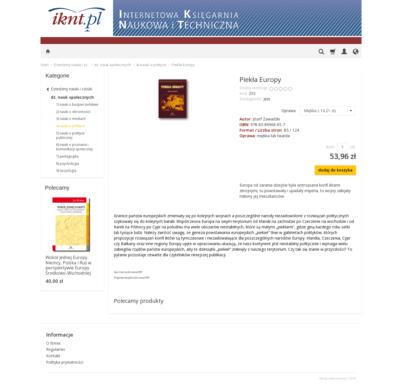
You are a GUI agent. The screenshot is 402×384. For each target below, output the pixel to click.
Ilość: (330, 146)
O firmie (53, 343)
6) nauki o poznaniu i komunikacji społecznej (74, 146)
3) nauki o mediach (71, 118)
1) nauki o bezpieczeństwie (77, 104)
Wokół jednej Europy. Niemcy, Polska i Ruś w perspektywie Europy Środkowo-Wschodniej (68, 265)
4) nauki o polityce (70, 126)
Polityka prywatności (64, 362)
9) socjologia (66, 170)
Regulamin (55, 349)
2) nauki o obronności (73, 111)
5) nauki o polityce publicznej (70, 135)
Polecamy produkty (139, 301)
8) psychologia (67, 163)
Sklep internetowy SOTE (337, 378)
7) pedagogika (67, 156)
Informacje (59, 334)
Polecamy (57, 188)
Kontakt (53, 355)
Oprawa (288, 110)
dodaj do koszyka (335, 170)
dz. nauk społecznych (72, 97)
